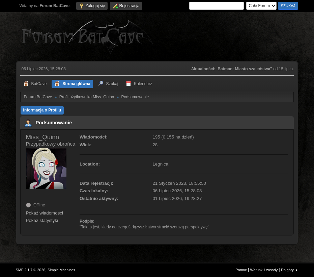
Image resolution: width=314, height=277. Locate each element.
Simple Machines (61, 270)
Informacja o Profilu (42, 110)
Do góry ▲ (289, 270)
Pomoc (241, 270)
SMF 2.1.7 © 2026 (31, 270)
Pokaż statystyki (42, 220)
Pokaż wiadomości (44, 213)
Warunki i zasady (264, 270)
